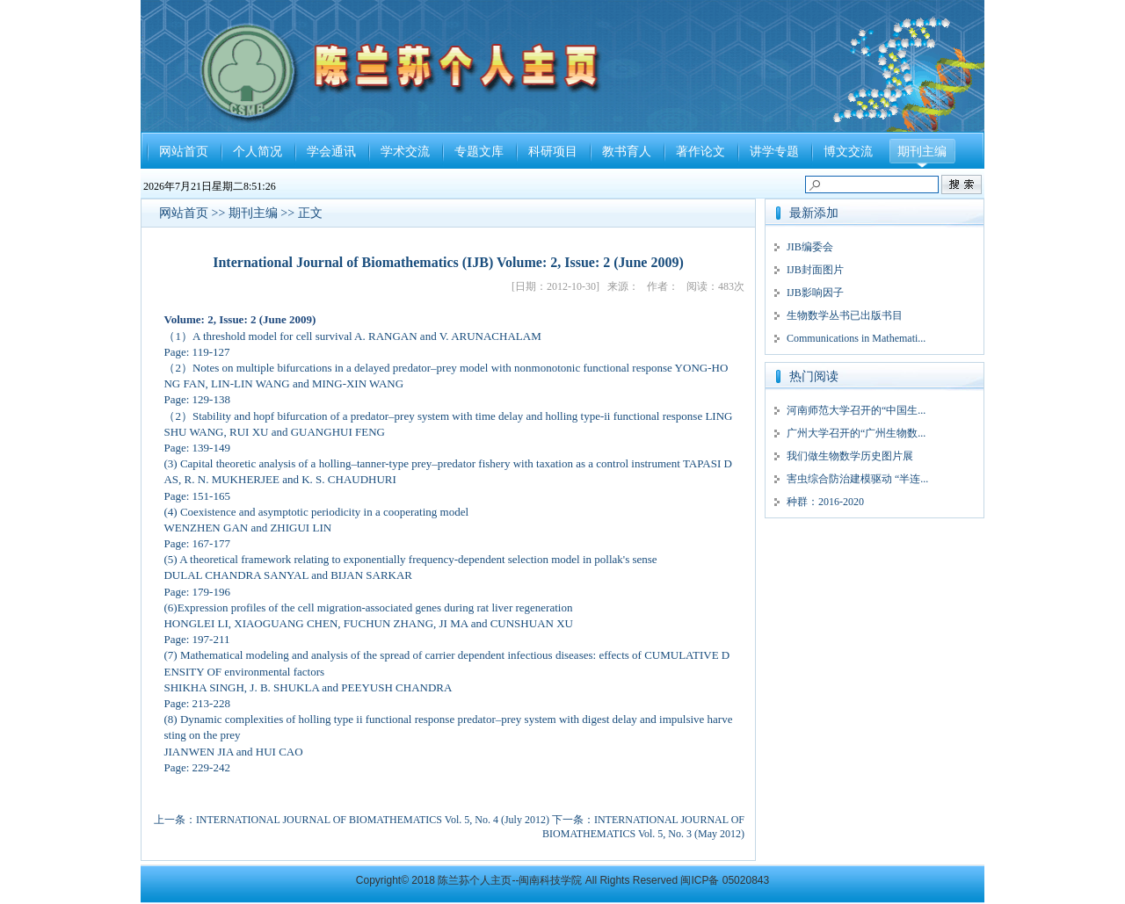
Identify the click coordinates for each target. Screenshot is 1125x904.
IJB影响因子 (815, 292)
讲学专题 (774, 151)
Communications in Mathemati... (856, 338)
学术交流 (405, 151)
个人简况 (257, 151)
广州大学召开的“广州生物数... (856, 433)
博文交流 (848, 151)
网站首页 (183, 151)
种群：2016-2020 (825, 501)
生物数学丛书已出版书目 (845, 315)
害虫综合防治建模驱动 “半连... (857, 479)
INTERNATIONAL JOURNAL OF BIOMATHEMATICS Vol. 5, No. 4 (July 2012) (372, 820)
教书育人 (626, 151)
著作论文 (700, 151)
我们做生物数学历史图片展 (850, 456)
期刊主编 (922, 151)
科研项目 (552, 151)
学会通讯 (331, 151)
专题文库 (479, 151)
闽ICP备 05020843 (724, 880)
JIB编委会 (810, 247)
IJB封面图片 (815, 270)
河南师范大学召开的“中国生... (856, 410)
